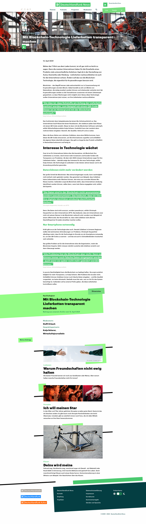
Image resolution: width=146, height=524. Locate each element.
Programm (75, 9)
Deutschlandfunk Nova (65, 490)
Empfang (60, 496)
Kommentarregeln (92, 500)
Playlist (114, 10)
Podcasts (63, 9)
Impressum (90, 493)
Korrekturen (90, 496)
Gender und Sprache (93, 502)
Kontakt (60, 493)
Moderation (88, 9)
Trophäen (60, 500)
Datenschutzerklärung (94, 490)
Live (106, 10)
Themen (52, 9)
